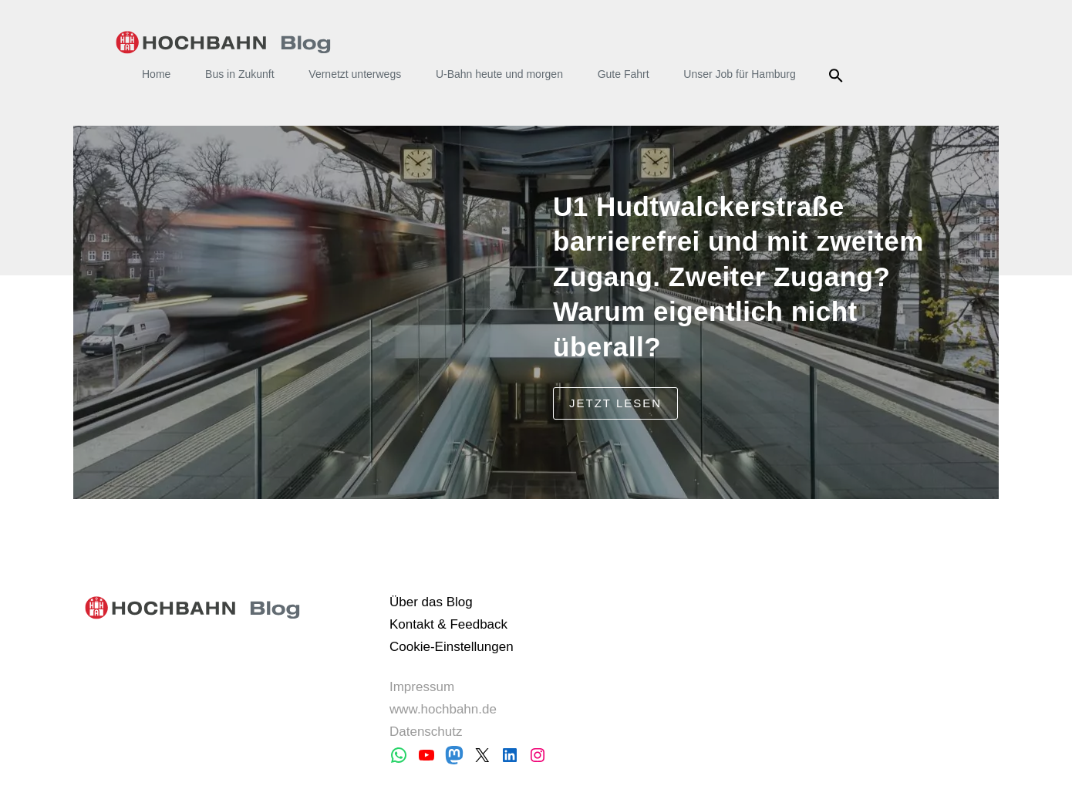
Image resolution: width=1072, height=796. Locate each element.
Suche (839, 75)
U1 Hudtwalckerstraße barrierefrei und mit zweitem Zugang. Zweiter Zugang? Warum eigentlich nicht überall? (738, 276)
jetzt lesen (615, 403)
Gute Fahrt (623, 74)
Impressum (421, 687)
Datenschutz (426, 731)
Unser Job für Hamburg (739, 74)
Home (156, 74)
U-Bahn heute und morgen (499, 74)
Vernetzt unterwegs (354, 74)
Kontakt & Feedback (448, 624)
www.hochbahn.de (443, 709)
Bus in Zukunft (240, 74)
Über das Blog (431, 602)
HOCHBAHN (223, 42)
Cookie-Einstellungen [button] (451, 646)
